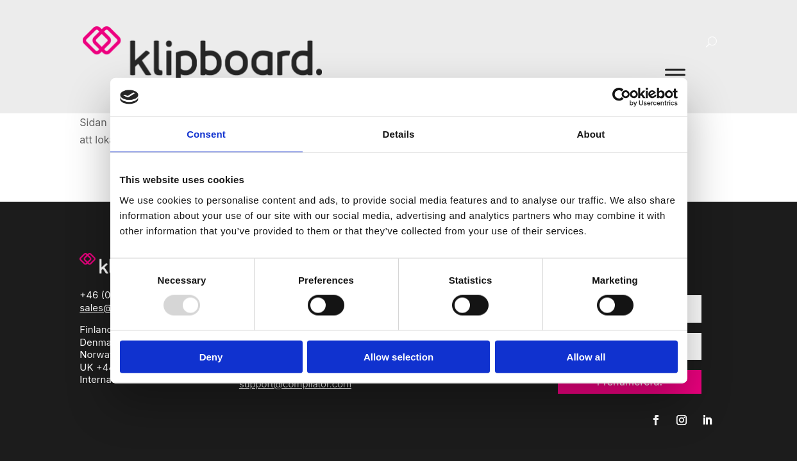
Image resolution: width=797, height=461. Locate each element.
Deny (211, 356)
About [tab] (591, 134)
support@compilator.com (295, 384)
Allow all (586, 356)
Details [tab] (399, 134)
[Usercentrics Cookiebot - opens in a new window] (622, 97)
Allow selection (398, 356)
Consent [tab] (206, 134)
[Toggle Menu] (675, 75)
